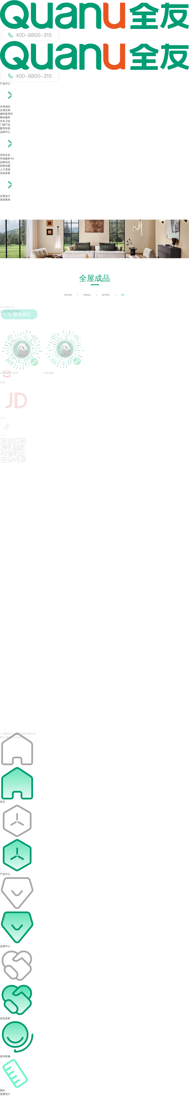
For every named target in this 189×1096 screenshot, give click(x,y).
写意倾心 (87, 295)
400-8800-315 (7, 307)
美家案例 (5, 199)
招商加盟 (5, 165)
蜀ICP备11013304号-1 (12, 739)
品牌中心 (5, 131)
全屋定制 (5, 110)
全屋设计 (5, 196)
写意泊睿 (68, 295)
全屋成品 (5, 106)
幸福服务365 (7, 158)
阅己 (123, 295)
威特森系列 (6, 113)
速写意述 (106, 295)
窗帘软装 (5, 128)
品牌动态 (5, 162)
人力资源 (5, 169)
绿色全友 (5, 154)
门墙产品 (5, 124)
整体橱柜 (5, 117)
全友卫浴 (5, 121)
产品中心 (5, 83)
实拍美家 (5, 173)
